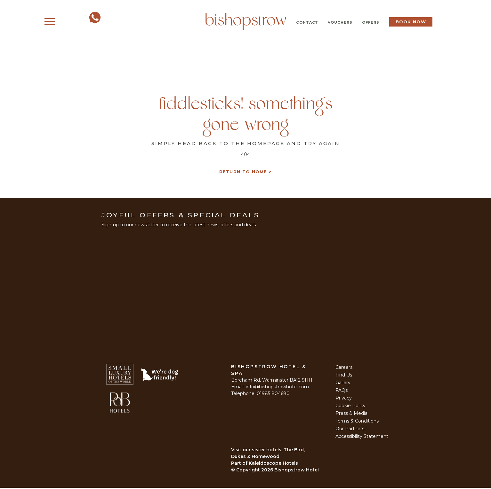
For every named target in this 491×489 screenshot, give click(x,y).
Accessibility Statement (361, 437)
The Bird (294, 451)
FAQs (341, 391)
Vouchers (340, 22)
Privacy (343, 399)
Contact (307, 22)
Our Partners (349, 430)
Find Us (343, 376)
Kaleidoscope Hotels (273, 464)
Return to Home (243, 173)
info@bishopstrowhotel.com (277, 388)
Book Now (411, 21)
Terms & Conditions (357, 422)
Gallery (342, 384)
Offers (371, 22)
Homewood (265, 458)
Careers (343, 368)
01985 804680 (273, 395)
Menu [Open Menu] (63, 22)
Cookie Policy (350, 407)
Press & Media (351, 414)
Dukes (238, 458)
